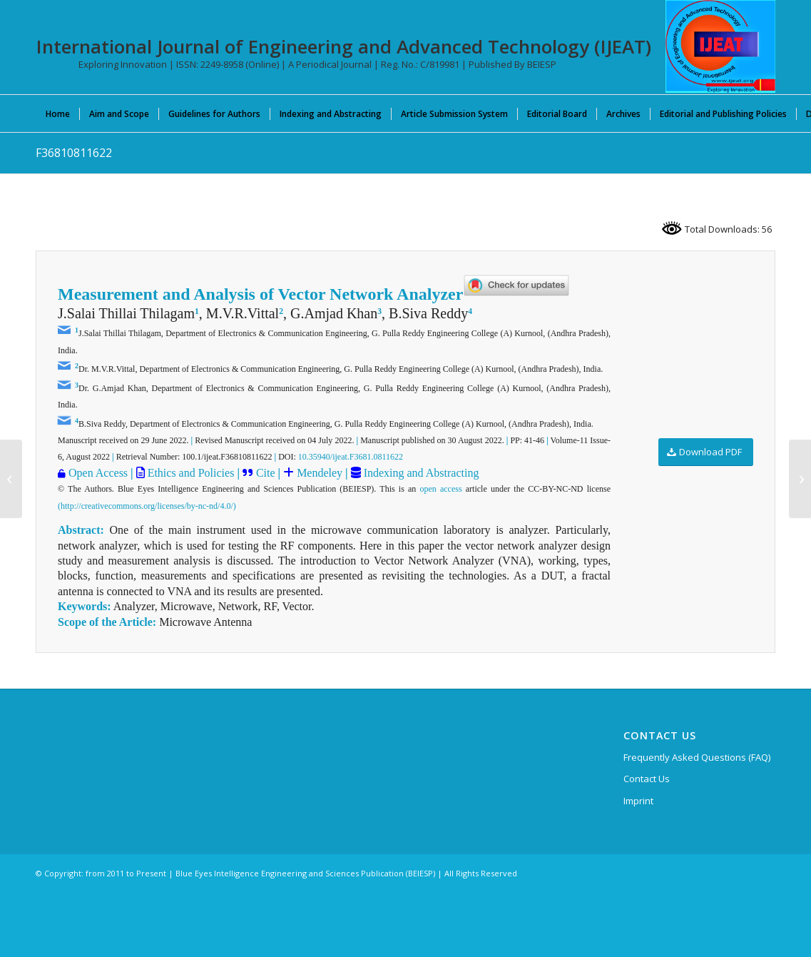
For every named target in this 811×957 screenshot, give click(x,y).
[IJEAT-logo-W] (720, 46)
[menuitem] (57, 113)
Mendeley (318, 473)
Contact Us (646, 778)
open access (440, 489)
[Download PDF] (705, 452)
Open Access (98, 473)
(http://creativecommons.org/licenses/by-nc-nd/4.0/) (147, 506)
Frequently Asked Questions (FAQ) (696, 757)
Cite (265, 473)
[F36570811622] (800, 479)
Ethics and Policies (190, 473)
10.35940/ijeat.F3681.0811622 (350, 457)
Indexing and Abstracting (420, 473)
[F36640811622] (11, 479)
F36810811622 (74, 153)
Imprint (638, 800)
